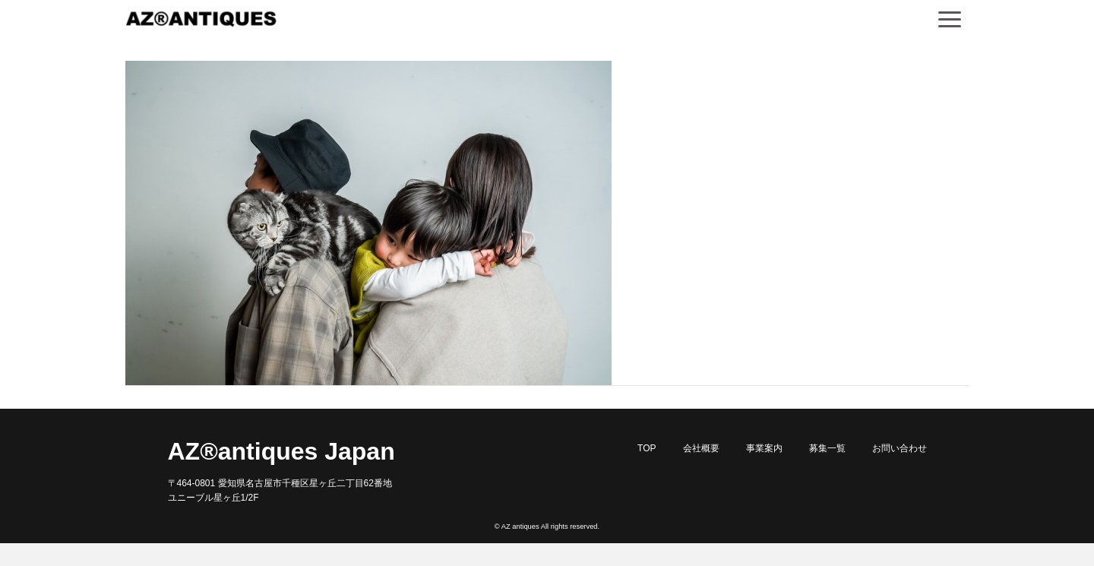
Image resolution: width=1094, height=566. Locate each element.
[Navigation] (950, 19)
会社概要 (701, 448)
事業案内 (764, 448)
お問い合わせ (899, 448)
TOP (646, 448)
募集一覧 (827, 448)
